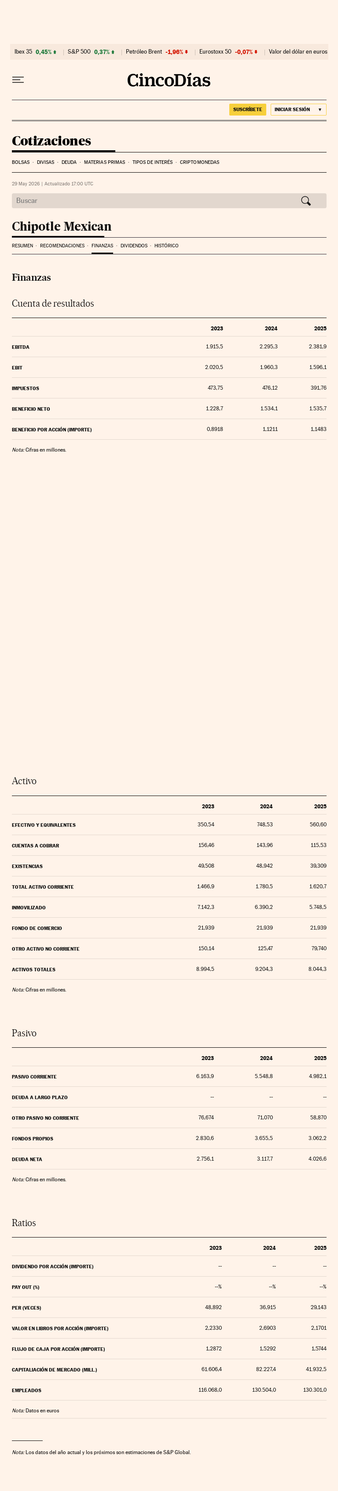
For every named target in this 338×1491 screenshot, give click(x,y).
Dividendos (134, 246)
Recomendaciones (62, 246)
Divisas (46, 162)
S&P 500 (79, 52)
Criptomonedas (199, 162)
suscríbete (247, 109)
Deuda (69, 162)
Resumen (22, 246)
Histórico (166, 246)
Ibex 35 (23, 52)
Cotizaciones (51, 141)
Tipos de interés (152, 162)
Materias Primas (104, 162)
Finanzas (102, 246)
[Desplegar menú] (18, 80)
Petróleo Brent (144, 52)
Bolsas (21, 162)
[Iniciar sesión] (299, 110)
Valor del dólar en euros (298, 52)
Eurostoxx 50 (215, 52)
